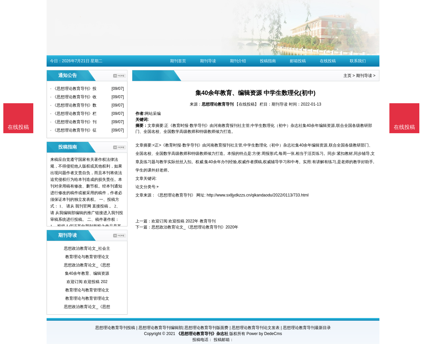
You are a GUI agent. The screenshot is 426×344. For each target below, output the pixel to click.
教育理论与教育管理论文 (87, 256)
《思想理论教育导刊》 (175, 195)
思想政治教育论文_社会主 (87, 248)
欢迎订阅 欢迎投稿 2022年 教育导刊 (183, 221)
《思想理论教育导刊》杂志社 (202, 333)
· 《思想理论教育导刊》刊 (73, 122)
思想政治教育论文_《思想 (87, 265)
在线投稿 (328, 61)
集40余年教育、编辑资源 (87, 273)
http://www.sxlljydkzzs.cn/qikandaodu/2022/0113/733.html (258, 195)
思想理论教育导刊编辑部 (160, 327)
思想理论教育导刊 (218, 104)
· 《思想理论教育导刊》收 (73, 97)
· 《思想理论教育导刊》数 (73, 105)
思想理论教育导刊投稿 (115, 327)
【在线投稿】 (247, 104)
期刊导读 (208, 61)
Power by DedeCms (264, 333)
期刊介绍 (238, 61)
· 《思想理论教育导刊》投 (73, 88)
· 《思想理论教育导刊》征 (73, 130)
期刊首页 (178, 61)
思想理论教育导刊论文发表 (256, 327)
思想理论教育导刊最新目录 (307, 327)
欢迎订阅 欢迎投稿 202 (87, 281)
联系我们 (358, 61)
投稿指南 (268, 61)
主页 (347, 75)
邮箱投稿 (298, 61)
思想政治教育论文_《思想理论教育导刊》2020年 (194, 227)
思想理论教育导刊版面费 (206, 327)
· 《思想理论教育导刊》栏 (73, 113)
